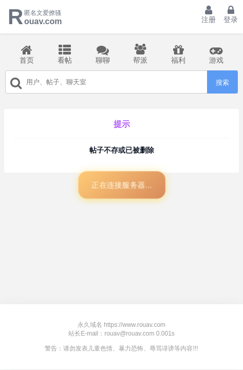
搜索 (222, 82)
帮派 (140, 54)
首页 (27, 54)
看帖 (65, 54)
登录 (230, 14)
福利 (178, 54)
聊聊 (103, 54)
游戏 (216, 54)
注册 (208, 14)
